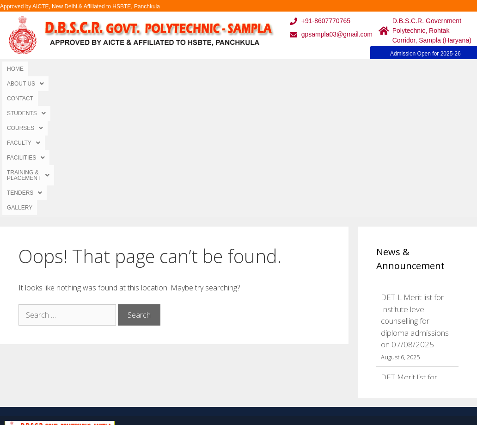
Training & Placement (336, 69)
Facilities (269, 69)
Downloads (146, 347)
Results (206, 347)
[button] (51, 69)
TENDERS (400, 69)
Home (15, 69)
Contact (92, 69)
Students (134, 69)
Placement (211, 365)
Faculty (224, 69)
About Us (51, 69)
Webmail (208, 310)
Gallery (440, 69)
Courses (181, 69)
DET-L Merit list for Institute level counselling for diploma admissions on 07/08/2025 (415, 182)
